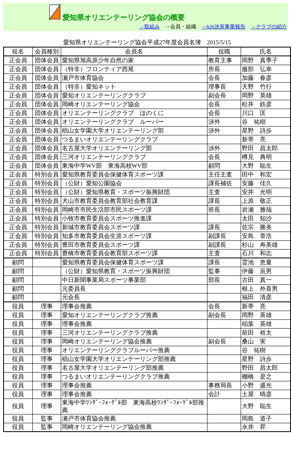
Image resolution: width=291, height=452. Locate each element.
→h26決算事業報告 (223, 27)
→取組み (149, 27)
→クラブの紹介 (269, 27)
